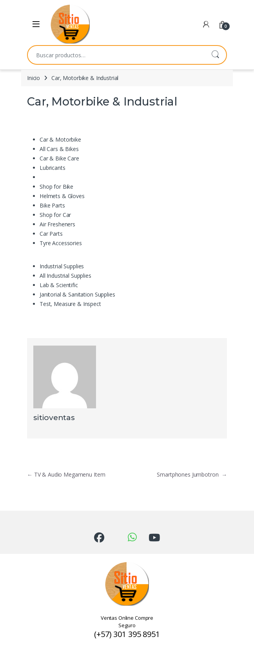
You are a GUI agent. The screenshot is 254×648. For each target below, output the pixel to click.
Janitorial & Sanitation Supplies (77, 294)
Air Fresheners (57, 224)
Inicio (33, 78)
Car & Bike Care (59, 158)
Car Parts (51, 233)
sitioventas (53, 417)
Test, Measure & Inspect (70, 304)
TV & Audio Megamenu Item (66, 474)
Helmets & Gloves (62, 196)
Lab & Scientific (59, 285)
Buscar (215, 55)
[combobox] (116, 55)
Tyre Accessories (61, 243)
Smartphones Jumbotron (192, 474)
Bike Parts (52, 205)
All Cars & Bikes (59, 149)
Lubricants (52, 167)
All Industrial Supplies (65, 275)
